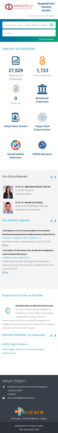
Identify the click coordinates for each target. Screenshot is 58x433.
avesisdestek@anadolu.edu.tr (21, 398)
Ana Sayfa (15, 418)
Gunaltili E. (17, 238)
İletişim (44, 418)
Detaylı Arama (46, 39)
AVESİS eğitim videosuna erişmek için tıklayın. (23, 349)
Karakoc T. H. (35, 238)
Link (5, 245)
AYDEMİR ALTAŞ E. (10, 257)
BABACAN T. (24, 257)
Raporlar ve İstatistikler (19, 48)
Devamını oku (9, 353)
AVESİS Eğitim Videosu (15, 344)
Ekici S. (26, 238)
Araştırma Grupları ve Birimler (22, 295)
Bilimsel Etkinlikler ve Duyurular (23, 335)
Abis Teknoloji (25, 429)
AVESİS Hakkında (30, 418)
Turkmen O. (7, 238)
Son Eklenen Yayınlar (16, 220)
